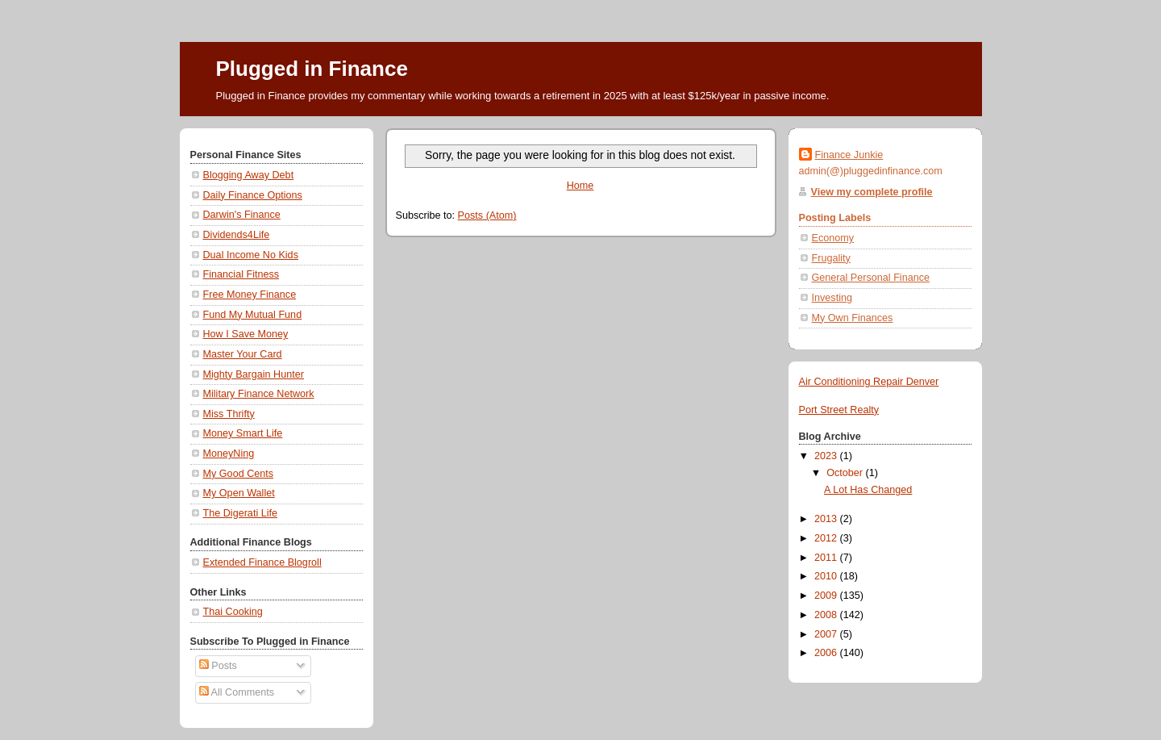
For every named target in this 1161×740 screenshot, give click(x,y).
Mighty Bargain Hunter (253, 374)
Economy (833, 238)
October (845, 473)
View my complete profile (872, 192)
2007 (827, 634)
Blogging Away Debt (248, 175)
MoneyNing (229, 453)
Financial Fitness (241, 274)
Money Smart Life (243, 433)
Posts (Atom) (487, 215)
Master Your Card (242, 354)
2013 (827, 519)
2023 (827, 456)
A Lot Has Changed (868, 489)
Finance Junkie (849, 155)
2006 (827, 652)
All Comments (236, 692)
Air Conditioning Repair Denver (869, 381)
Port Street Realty (839, 410)
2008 (827, 615)
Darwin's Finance (242, 214)
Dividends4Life (236, 234)
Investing (832, 297)
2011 (827, 557)
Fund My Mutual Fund (252, 314)
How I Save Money (246, 334)
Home (580, 185)
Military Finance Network (258, 393)
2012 (827, 538)
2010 (827, 576)
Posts (218, 665)
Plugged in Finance (312, 68)
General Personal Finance (871, 277)
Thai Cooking (233, 611)
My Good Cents (238, 473)
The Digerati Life (240, 513)
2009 (827, 595)
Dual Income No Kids (250, 255)
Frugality (831, 258)
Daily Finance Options (252, 195)
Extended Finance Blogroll (262, 562)
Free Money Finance (250, 294)
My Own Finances (852, 318)
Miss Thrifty (229, 414)
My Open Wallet (239, 493)
